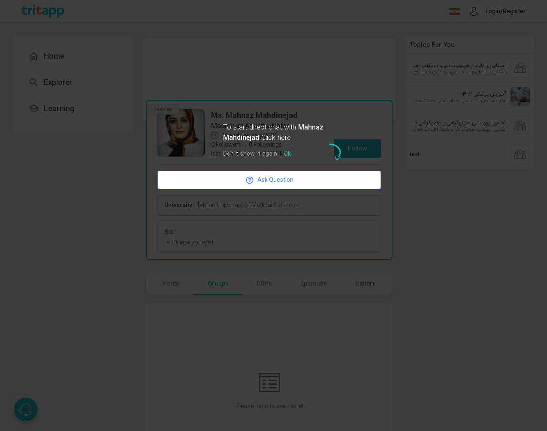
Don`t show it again (250, 154)
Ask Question (269, 180)
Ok (287, 154)
